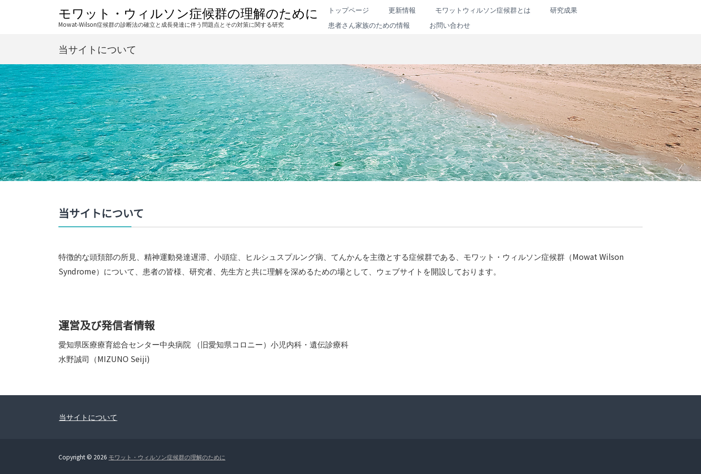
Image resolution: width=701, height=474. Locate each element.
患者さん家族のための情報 (369, 25)
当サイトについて (88, 417)
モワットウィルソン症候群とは (483, 10)
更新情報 (402, 10)
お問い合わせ (449, 25)
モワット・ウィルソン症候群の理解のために (188, 12)
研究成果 (563, 10)
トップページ (348, 10)
